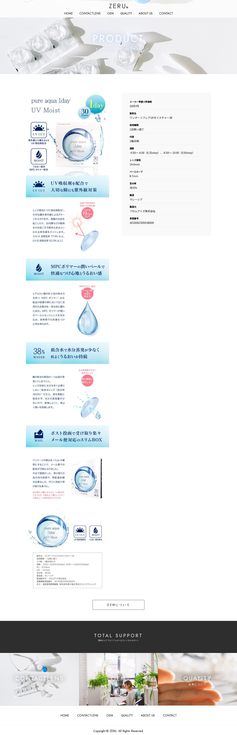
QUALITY (125, 13)
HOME (73, 13)
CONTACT (161, 13)
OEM (111, 13)
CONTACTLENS (90, 714)
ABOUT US (142, 13)
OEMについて (118, 604)
